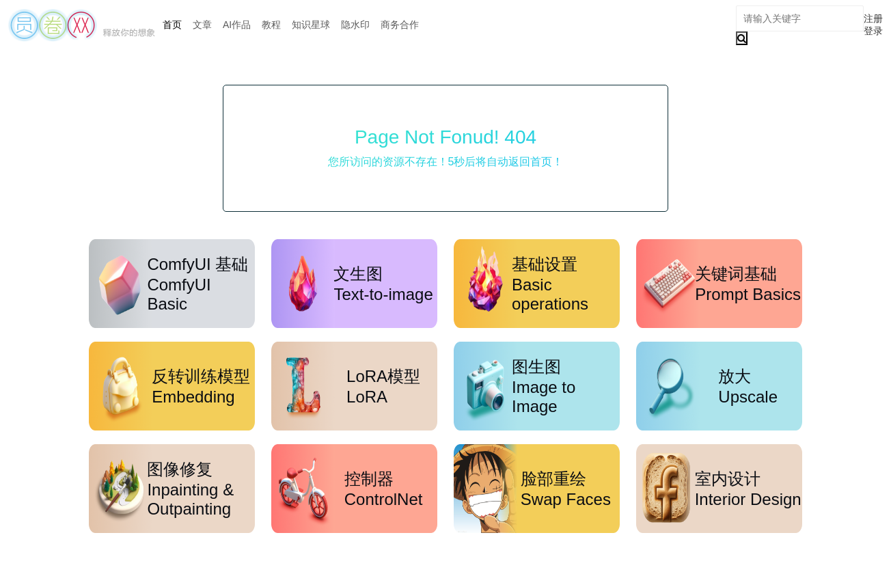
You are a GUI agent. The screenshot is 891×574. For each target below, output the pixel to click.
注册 (873, 18)
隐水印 (355, 24)
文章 (202, 24)
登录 (873, 30)
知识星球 (311, 24)
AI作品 (237, 24)
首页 (172, 24)
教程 (271, 24)
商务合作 (400, 24)
